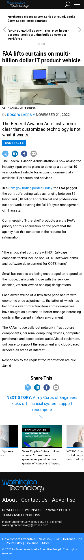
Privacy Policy (57, 510)
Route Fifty (14, 543)
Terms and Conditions (21, 515)
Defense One (72, 539)
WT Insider (34, 510)
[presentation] (4, 445)
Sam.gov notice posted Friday (30, 188)
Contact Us (34, 500)
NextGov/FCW (49, 539)
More (46, 543)
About (9, 500)
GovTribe (32, 543)
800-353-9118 (42, 521)
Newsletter (12, 510)
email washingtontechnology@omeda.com (32, 523)
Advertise (63, 500)
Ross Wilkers (19, 115)
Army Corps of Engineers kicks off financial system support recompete (45, 403)
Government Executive (18, 539)
